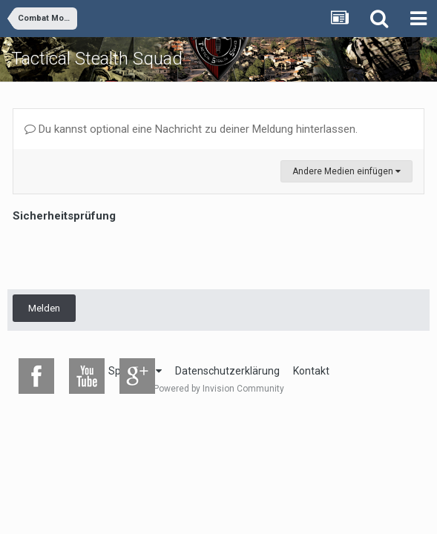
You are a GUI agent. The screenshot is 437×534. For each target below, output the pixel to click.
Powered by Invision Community (219, 388)
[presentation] (125, 255)
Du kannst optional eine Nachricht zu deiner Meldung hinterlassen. (191, 129)
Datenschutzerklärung (227, 371)
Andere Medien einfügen (346, 171)
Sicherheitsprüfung (64, 215)
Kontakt (311, 371)
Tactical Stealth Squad (97, 58)
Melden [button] (44, 308)
